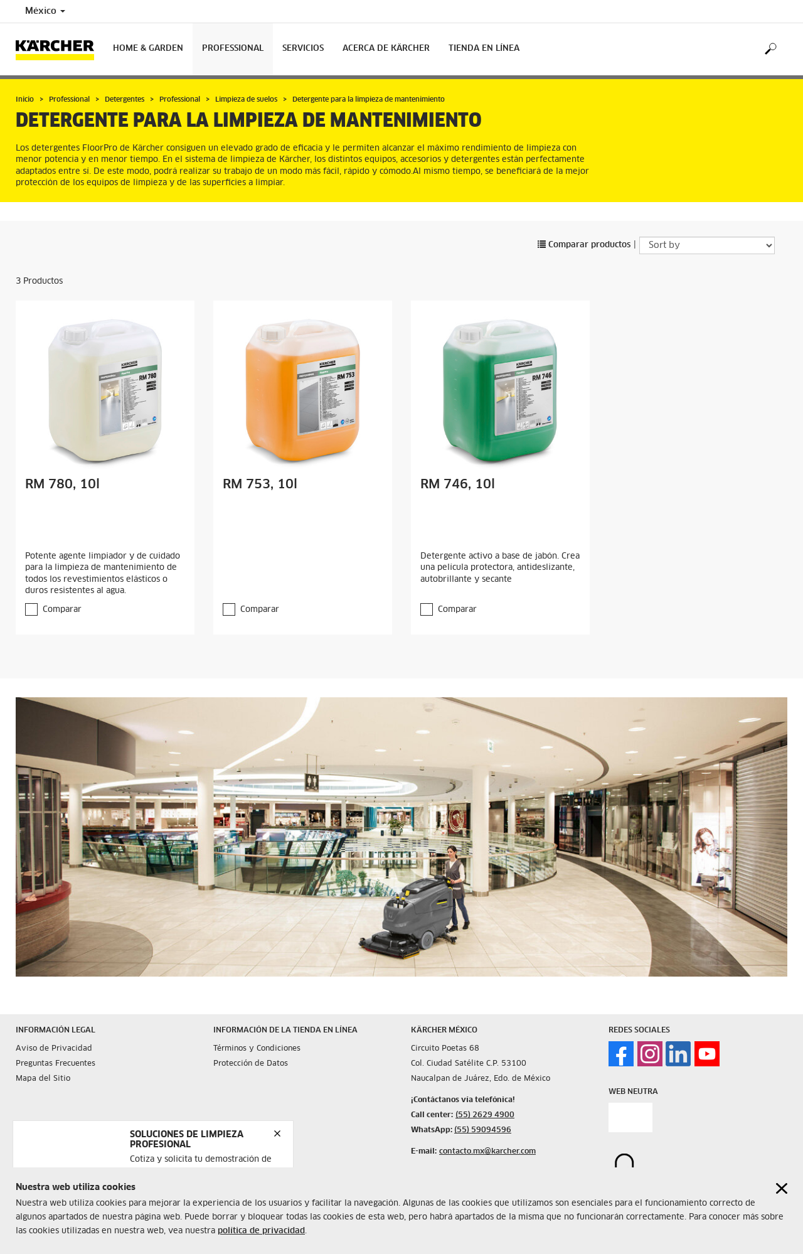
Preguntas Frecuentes (55, 1064)
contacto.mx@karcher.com (487, 1151)
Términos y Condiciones (256, 1049)
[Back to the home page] (60, 49)
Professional (232, 49)
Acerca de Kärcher (386, 49)
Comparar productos (584, 245)
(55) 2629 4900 (484, 1115)
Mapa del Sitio (43, 1079)
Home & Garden (148, 49)
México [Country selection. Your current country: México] (45, 11)
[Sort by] (707, 245)
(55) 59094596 (482, 1130)
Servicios (303, 49)
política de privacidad (261, 1231)
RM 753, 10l (260, 484)
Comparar (62, 610)
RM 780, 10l (62, 484)
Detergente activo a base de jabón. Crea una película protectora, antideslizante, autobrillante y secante (500, 568)
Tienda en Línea (484, 49)
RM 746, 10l (457, 484)
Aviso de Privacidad (54, 1049)
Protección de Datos (250, 1064)
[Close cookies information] (781, 1188)
